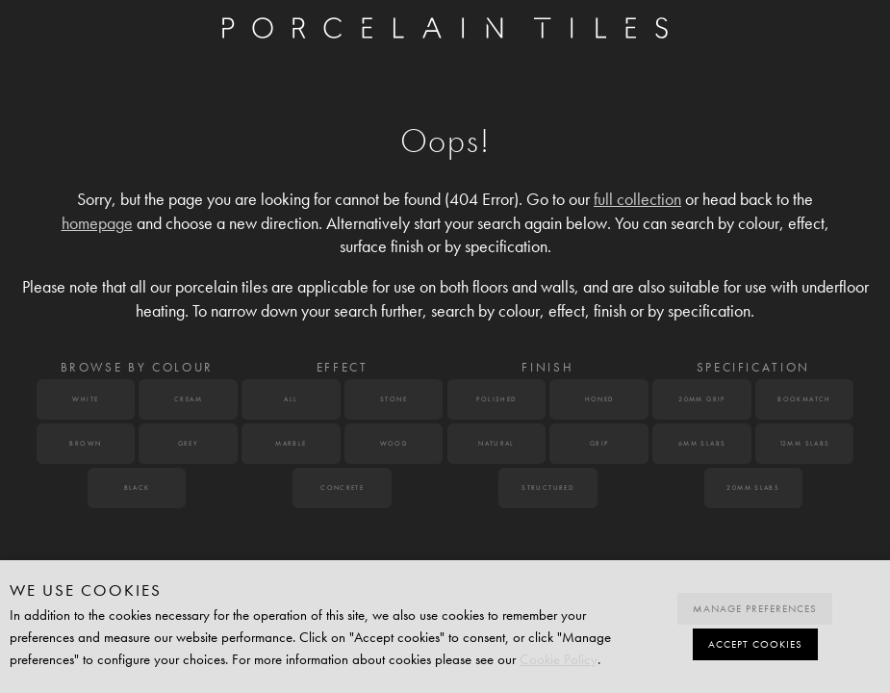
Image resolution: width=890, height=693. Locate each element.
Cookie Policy (559, 659)
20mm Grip (701, 399)
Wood (394, 444)
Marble (290, 444)
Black (137, 488)
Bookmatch (804, 399)
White (85, 399)
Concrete (342, 488)
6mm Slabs (702, 444)
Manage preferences (755, 609)
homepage (97, 224)
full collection (637, 200)
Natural (496, 444)
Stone (393, 399)
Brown (85, 444)
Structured (547, 488)
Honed (599, 399)
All (290, 399)
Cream (188, 399)
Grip (599, 444)
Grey (188, 444)
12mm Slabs (804, 444)
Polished (496, 399)
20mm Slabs (752, 488)
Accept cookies (755, 644)
